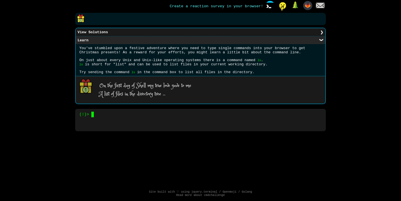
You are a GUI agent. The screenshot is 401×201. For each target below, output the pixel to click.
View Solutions (93, 32)
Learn (83, 41)
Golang (247, 192)
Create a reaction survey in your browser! (216, 6)
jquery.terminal (204, 192)
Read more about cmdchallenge (200, 196)
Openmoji (229, 192)
